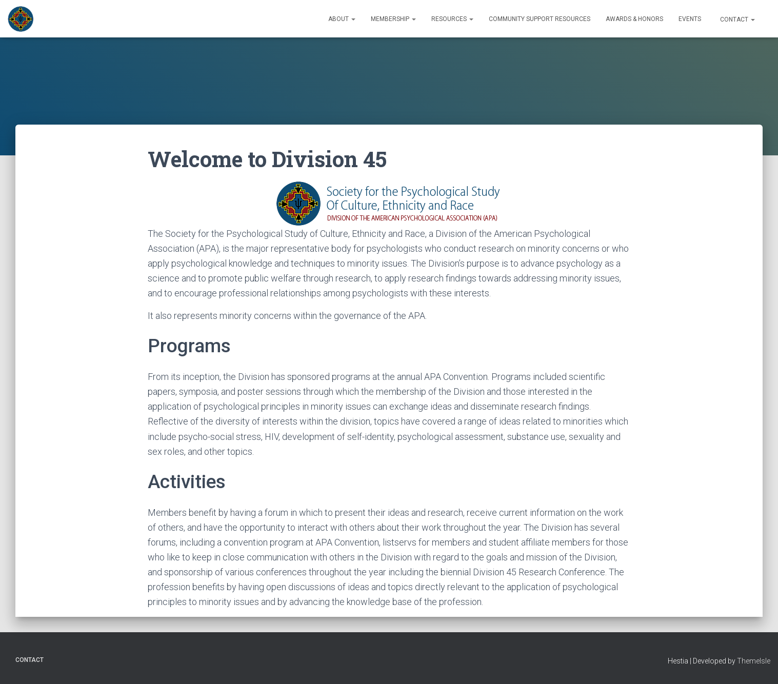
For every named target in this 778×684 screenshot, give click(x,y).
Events (690, 19)
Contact (737, 19)
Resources (452, 19)
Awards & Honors (634, 19)
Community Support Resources (539, 19)
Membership (393, 19)
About (341, 19)
